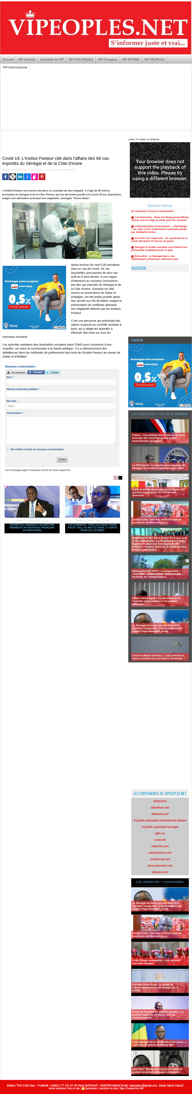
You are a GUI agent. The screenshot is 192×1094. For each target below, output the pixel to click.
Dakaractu (160, 801)
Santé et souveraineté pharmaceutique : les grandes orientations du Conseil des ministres (158, 492)
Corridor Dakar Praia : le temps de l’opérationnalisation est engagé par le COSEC (155, 987)
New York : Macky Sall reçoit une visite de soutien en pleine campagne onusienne (157, 1070)
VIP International (15, 67)
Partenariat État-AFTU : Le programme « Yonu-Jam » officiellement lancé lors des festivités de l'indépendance (156, 573)
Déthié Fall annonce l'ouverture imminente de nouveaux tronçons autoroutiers (32, 528)
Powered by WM (135, 1088)
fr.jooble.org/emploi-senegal (160, 826)
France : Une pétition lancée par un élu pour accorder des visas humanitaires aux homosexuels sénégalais (158, 438)
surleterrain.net (160, 859)
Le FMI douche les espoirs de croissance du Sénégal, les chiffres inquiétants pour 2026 (158, 467)
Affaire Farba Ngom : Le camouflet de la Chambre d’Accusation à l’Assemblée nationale (156, 601)
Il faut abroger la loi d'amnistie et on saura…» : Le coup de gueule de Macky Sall (159, 1043)
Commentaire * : (15, 413)
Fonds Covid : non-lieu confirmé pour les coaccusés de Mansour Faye (157, 521)
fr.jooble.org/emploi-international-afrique (160, 820)
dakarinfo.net (160, 814)
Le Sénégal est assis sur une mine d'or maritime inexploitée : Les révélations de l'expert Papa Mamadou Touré (156, 628)
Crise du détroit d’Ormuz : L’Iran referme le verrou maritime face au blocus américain (158, 657)
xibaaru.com (160, 872)
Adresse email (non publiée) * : (23, 389)
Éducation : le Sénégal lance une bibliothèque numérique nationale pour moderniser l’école (154, 261)
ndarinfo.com (160, 846)
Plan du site (73, 1088)
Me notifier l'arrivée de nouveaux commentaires (37, 449)
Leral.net (160, 839)
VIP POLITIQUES (80, 59)
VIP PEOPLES (154, 59)
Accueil (8, 59)
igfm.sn (160, 833)
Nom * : (10, 377)
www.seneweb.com (160, 865)
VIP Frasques (108, 59)
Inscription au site (108, 1088)
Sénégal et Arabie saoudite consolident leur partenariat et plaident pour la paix (159, 250)
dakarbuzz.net (160, 807)
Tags (121, 1088)
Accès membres (56, 1088)
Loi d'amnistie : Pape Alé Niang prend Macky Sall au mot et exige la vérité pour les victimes (92, 528)
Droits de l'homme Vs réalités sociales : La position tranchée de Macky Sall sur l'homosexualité (158, 1014)
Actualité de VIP (52, 59)
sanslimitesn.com (160, 852)
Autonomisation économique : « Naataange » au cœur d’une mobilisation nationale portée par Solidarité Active (159, 231)
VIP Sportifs (27, 59)
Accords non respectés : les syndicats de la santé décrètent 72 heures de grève (159, 241)
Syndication (91, 1088)
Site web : (11, 401)
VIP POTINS (131, 59)
